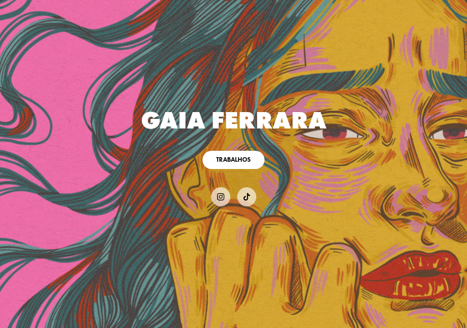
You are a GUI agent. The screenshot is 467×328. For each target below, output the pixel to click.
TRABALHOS (233, 160)
